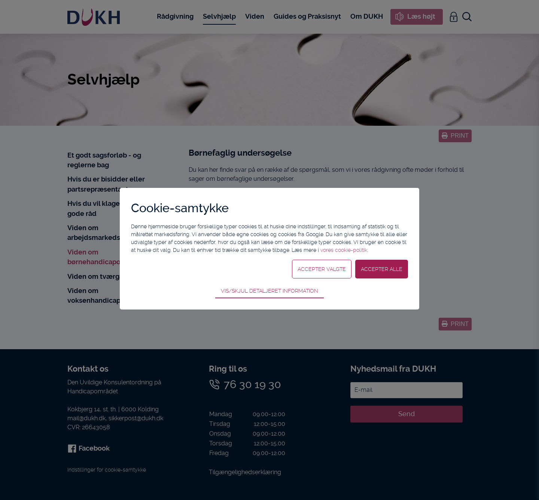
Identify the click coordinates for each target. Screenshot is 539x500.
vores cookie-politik (343, 250)
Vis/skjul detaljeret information (269, 291)
